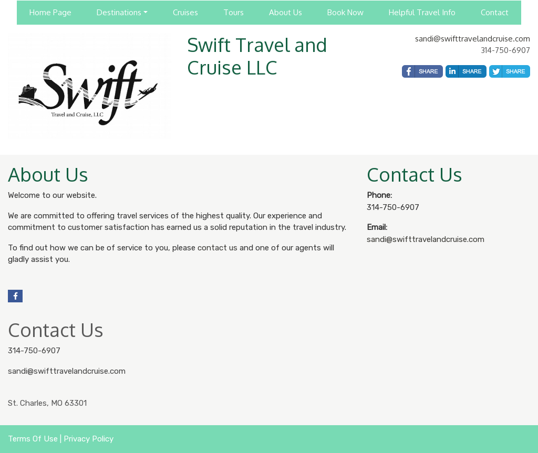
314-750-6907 (34, 350)
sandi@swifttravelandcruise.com (472, 39)
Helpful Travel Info (422, 12)
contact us (217, 247)
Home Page (50, 12)
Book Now (345, 12)
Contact (495, 12)
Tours (233, 12)
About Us (285, 12)
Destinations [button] (119, 12)
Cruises (185, 12)
